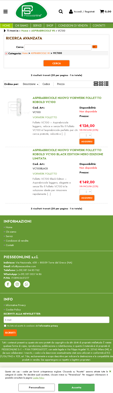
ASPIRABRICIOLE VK (40, 56)
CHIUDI (110, 371)
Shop (45, 27)
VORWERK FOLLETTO (45, 120)
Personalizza (36, 387)
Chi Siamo (19, 27)
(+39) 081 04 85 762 (28, 274)
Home (5, 27)
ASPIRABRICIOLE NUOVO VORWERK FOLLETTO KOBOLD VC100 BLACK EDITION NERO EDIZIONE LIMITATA (68, 157)
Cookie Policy (38, 377)
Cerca (19, 50)
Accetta (76, 387)
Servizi (34, 27)
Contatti (91, 27)
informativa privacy (50, 329)
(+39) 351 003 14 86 (30, 277)
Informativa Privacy (16, 309)
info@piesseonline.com (24, 270)
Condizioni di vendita (67, 27)
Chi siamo (11, 235)
